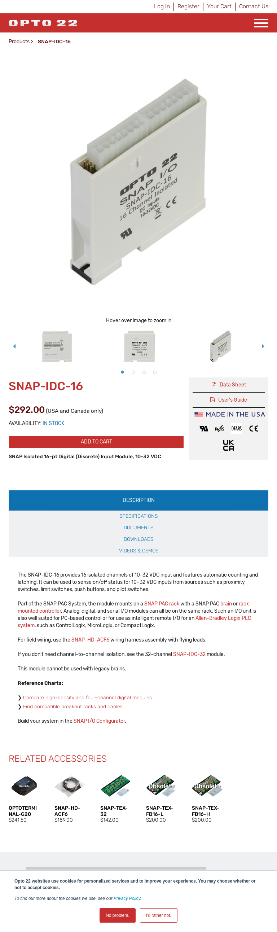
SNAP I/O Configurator (99, 721)
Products (19, 42)
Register (188, 6)
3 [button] (144, 372)
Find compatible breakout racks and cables (73, 707)
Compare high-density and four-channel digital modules (87, 698)
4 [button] (154, 372)
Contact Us (253, 6)
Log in (162, 6)
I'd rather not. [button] (158, 915)
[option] (57, 346)
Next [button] (263, 346)
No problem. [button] (117, 915)
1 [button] (122, 372)
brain (226, 604)
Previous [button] (14, 346)
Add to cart (96, 442)
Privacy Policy (127, 898)
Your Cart (219, 6)
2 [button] (133, 372)
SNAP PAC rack (161, 604)
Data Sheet (233, 385)
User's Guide (232, 400)
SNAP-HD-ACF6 (90, 640)
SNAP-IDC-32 (189, 654)
